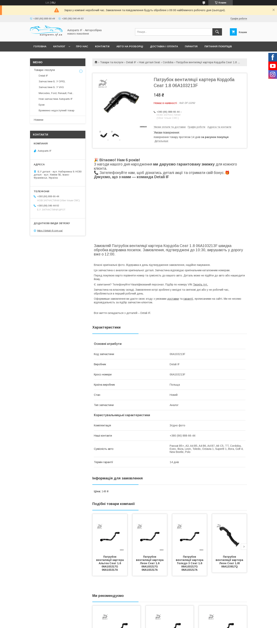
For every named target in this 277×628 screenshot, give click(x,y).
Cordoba (168, 62)
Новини (38, 119)
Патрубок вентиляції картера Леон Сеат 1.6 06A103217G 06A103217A (150, 563)
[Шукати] (217, 32)
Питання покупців (218, 46)
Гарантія (191, 46)
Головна (39, 46)
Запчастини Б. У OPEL (52, 81)
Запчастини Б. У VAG (51, 87)
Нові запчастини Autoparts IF (56, 98)
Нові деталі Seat (149, 62)
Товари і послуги (44, 70)
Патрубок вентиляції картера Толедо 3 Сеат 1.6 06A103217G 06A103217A (190, 563)
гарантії (188, 298)
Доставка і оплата (164, 46)
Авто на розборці (129, 46)
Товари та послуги (111, 62)
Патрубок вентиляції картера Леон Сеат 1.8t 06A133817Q (230, 561)
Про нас (82, 46)
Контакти (102, 46)
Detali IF (131, 62)
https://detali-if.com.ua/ (50, 230)
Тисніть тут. (200, 284)
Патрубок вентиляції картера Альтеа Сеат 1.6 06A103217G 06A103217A (110, 563)
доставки (173, 298)
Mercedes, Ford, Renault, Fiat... (56, 93)
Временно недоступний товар (56, 110)
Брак (42, 104)
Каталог (59, 46)
